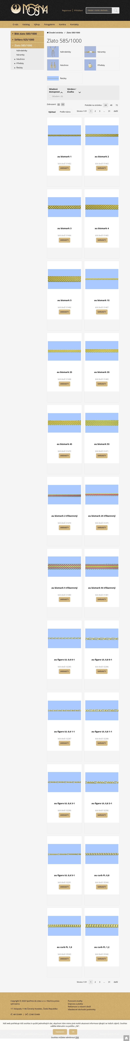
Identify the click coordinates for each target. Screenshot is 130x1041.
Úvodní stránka (55, 32)
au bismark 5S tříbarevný (101, 590)
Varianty (64, 171)
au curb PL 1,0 (64, 949)
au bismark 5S (101, 446)
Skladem (56, 99)
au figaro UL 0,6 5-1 (64, 878)
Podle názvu (65, 114)
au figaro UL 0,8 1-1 (102, 734)
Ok (73, 1032)
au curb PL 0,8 (101, 878)
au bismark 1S (101, 303)
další (116, 113)
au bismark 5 (64, 303)
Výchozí (52, 114)
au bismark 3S (101, 374)
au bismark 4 (102, 231)
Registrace (66, 10)
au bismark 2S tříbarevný (101, 518)
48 (112, 108)
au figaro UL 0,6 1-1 (64, 734)
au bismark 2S (64, 374)
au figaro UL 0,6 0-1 (64, 662)
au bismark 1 (64, 159)
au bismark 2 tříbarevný (64, 518)
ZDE (77, 1037)
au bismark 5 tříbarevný (64, 590)
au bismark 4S (64, 446)
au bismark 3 (64, 231)
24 (106, 108)
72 (117, 108)
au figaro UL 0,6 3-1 (64, 806)
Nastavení (60, 1032)
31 (110, 113)
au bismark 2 (102, 159)
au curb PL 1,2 (101, 949)
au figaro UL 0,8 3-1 (102, 806)
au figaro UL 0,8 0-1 (102, 662)
